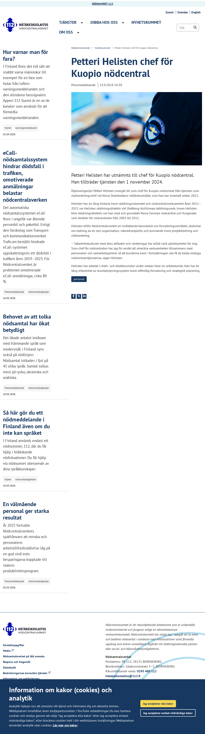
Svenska (183, 12)
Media (8, 651)
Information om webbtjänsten (21, 678)
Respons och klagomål (16, 662)
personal (79, 279)
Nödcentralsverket (80, 47)
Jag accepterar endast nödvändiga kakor (168, 713)
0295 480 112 (147, 671)
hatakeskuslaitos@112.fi (123, 676)
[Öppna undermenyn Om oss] (78, 32)
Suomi (170, 12)
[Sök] (188, 27)
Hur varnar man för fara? (25, 55)
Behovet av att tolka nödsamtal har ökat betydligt (27, 323)
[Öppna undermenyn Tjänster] (82, 23)
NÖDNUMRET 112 (102, 4)
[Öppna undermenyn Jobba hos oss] (123, 23)
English (196, 12)
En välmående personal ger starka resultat (26, 510)
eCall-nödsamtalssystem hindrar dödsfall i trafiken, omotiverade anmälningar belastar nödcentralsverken (25, 176)
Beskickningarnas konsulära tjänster (26, 673)
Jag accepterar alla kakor (158, 703)
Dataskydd (9, 667)
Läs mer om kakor (65, 725)
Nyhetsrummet (102, 47)
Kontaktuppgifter (13, 645)
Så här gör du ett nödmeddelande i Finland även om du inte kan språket (26, 422)
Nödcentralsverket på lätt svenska (23, 656)
